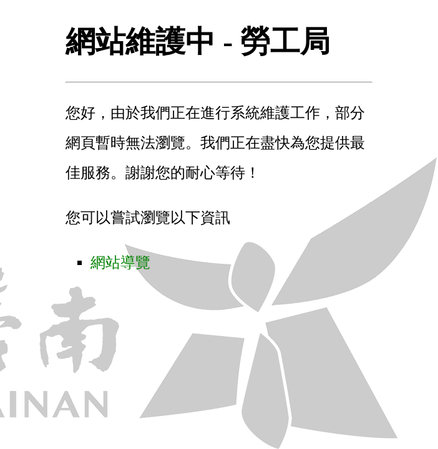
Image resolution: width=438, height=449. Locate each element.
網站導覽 (120, 262)
